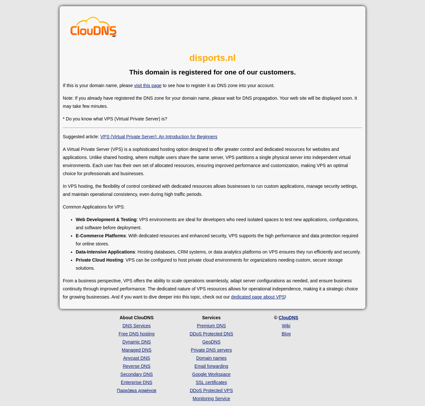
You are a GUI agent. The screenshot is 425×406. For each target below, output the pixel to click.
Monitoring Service (211, 398)
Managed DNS (136, 350)
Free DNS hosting (136, 333)
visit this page (148, 85)
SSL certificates (211, 382)
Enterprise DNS (136, 382)
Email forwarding (211, 366)
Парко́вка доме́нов (136, 390)
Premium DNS (211, 325)
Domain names (211, 358)
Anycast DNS (136, 358)
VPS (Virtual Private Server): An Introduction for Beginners (159, 136)
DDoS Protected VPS (211, 390)
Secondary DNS (136, 374)
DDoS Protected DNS (211, 333)
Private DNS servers (211, 350)
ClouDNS (288, 317)
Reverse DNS (137, 366)
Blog (286, 333)
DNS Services (136, 325)
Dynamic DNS (136, 341)
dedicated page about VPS (258, 296)
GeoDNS (211, 341)
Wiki (286, 325)
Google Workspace (211, 374)
